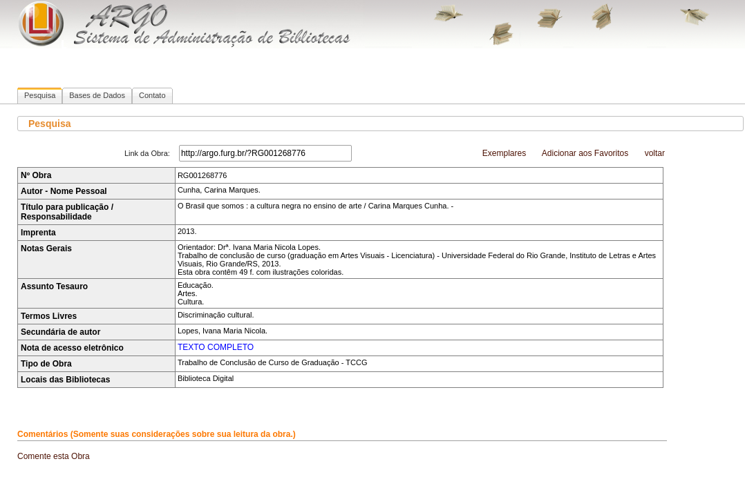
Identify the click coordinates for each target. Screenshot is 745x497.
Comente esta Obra (53, 456)
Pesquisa (39, 95)
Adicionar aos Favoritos (585, 153)
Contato (152, 95)
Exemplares (504, 153)
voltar (655, 153)
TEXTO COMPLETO (216, 347)
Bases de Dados (97, 95)
